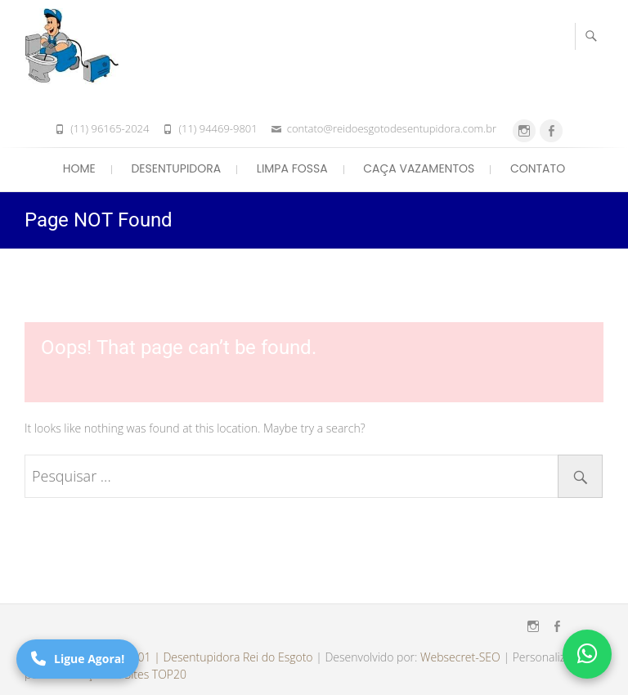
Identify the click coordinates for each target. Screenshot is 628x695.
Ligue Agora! (77, 658)
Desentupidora (176, 168)
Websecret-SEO (460, 657)
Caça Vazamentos (418, 168)
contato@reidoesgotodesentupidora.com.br (391, 128)
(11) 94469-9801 (217, 128)
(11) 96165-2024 (109, 128)
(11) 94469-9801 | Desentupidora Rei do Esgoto (189, 657)
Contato (537, 168)
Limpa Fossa (292, 168)
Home (79, 168)
